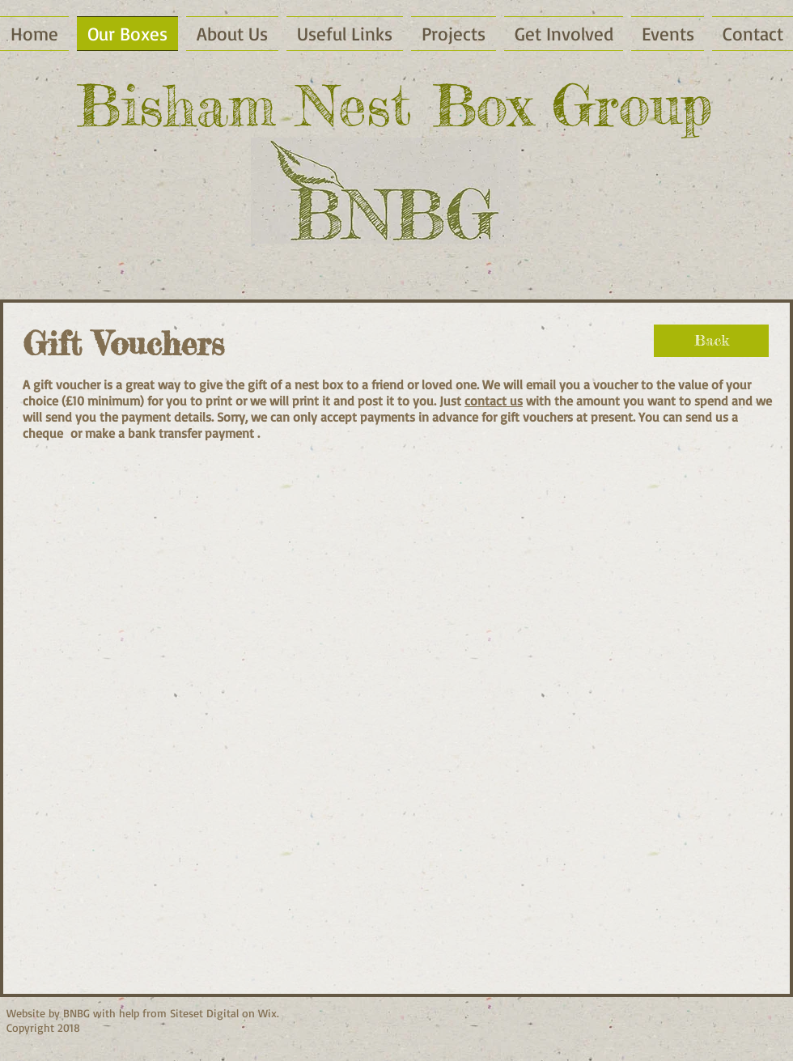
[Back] (711, 341)
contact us (493, 401)
